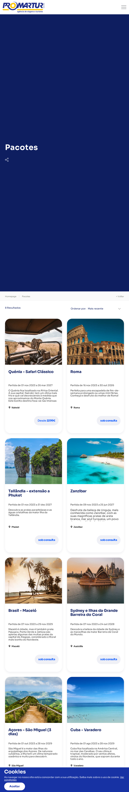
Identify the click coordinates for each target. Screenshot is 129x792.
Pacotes (26, 296)
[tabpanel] (64, 152)
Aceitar (14, 786)
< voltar (120, 296)
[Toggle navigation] (123, 7)
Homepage (10, 296)
